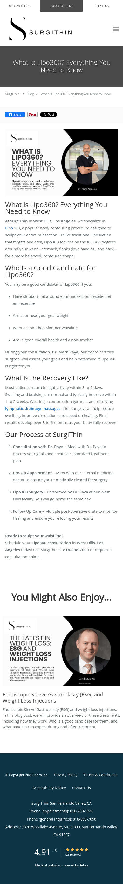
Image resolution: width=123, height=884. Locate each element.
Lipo (9, 228)
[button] (61, 6)
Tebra (84, 865)
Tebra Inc (40, 775)
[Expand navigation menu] (116, 29)
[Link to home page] (55, 29)
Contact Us (81, 787)
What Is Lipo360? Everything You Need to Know (76, 93)
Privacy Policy (65, 774)
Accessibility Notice (49, 787)
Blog (30, 93)
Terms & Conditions (101, 774)
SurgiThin (12, 93)
